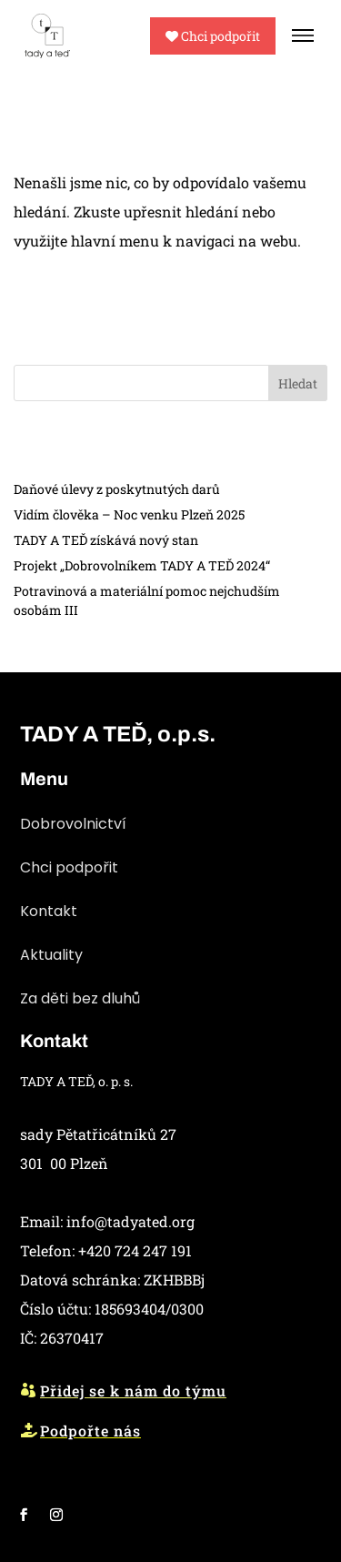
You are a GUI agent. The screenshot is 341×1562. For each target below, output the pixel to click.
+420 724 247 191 (135, 1250)
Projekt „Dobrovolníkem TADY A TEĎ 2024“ (142, 565)
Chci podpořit (212, 36)
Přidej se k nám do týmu (133, 1390)
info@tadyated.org (130, 1221)
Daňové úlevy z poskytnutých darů (117, 489)
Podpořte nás (90, 1430)
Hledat (297, 383)
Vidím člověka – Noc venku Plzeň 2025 (129, 514)
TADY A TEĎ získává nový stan (106, 540)
